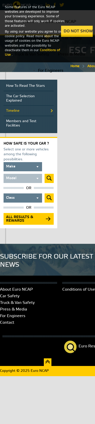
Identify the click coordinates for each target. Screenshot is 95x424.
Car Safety (10, 296)
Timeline (13, 111)
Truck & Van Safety (17, 302)
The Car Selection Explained (20, 98)
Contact (7, 322)
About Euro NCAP (16, 289)
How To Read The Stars (25, 86)
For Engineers (50, 70)
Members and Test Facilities (21, 123)
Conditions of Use (78, 289)
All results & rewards (19, 219)
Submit (49, 178)
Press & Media (13, 309)
